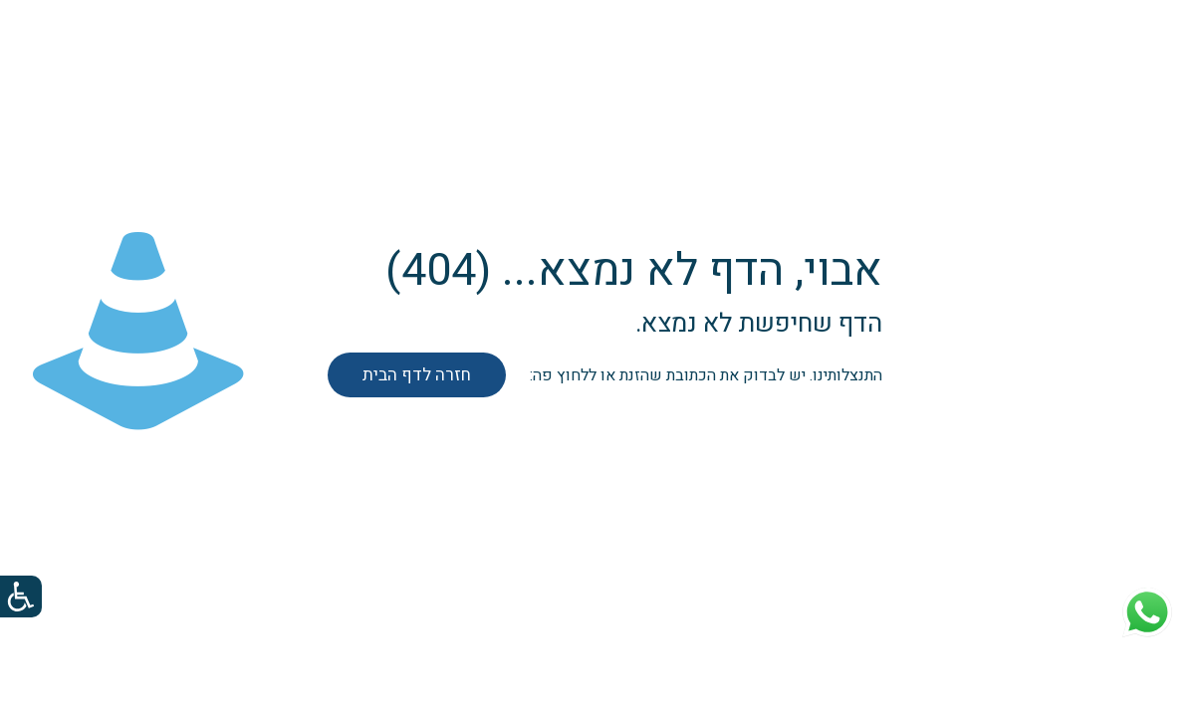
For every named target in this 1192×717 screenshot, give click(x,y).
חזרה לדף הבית (416, 374)
